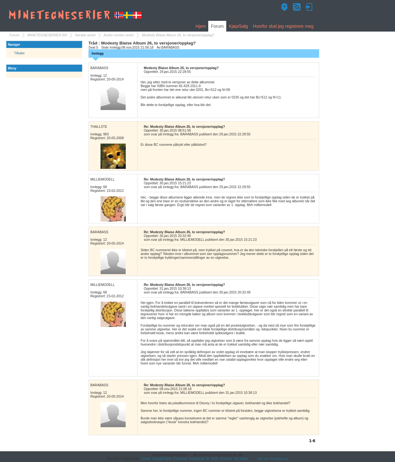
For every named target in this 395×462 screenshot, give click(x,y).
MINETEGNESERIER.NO (47, 35)
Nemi (215, 458)
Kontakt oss (279, 458)
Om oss (263, 458)
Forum (217, 26)
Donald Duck (161, 458)
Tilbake (19, 53)
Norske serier (85, 35)
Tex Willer (241, 458)
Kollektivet (196, 458)
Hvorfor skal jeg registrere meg (283, 26)
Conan (145, 458)
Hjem (201, 26)
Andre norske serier (119, 35)
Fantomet (180, 458)
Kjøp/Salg (238, 26)
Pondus (226, 458)
